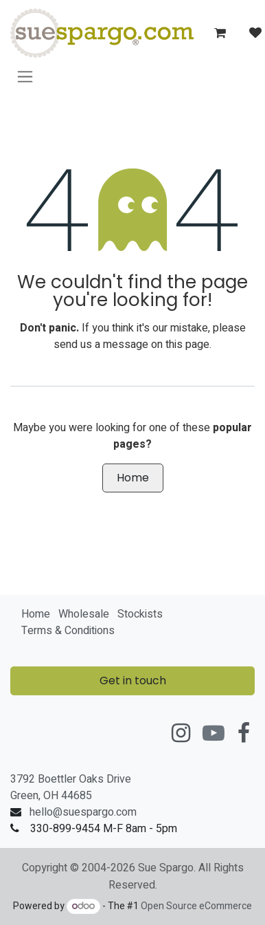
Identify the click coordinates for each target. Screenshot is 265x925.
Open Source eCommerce (196, 906)
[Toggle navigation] (25, 76)
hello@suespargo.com (83, 812)
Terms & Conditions (68, 630)
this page (187, 344)
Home (133, 478)
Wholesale (83, 614)
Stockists (140, 614)
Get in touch (133, 680)
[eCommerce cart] (220, 33)
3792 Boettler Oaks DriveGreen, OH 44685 (70, 787)
